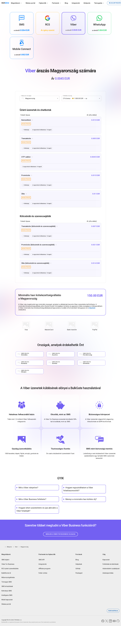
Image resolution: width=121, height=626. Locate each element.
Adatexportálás (108, 573)
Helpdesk (79, 564)
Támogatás (98, 3)
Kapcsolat (106, 560)
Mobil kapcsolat (7, 600)
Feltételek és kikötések (110, 564)
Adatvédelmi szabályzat (111, 569)
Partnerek (55, 3)
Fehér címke (43, 573)
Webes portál (30, 3)
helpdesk (92, 308)
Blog (66, 3)
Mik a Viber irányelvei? (28, 487)
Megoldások (15, 3)
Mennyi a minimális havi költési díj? (81, 499)
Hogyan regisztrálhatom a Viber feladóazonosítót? (78, 489)
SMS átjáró (5, 560)
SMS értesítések (7, 586)
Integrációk (76, 3)
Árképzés (87, 3)
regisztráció (26, 124)
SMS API (42, 560)
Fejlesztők (42, 3)
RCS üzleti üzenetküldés (10, 569)
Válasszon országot (26, 95)
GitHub (78, 569)
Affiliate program (44, 569)
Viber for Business (8, 564)
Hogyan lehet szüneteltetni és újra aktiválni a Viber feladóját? (37, 509)
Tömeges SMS (7, 582)
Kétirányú (26, 129)
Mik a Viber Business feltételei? (32, 499)
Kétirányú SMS (7, 591)
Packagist (79, 573)
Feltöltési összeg (67, 95)
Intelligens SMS (7, 595)
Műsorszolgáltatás (8, 577)
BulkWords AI (6, 573)
